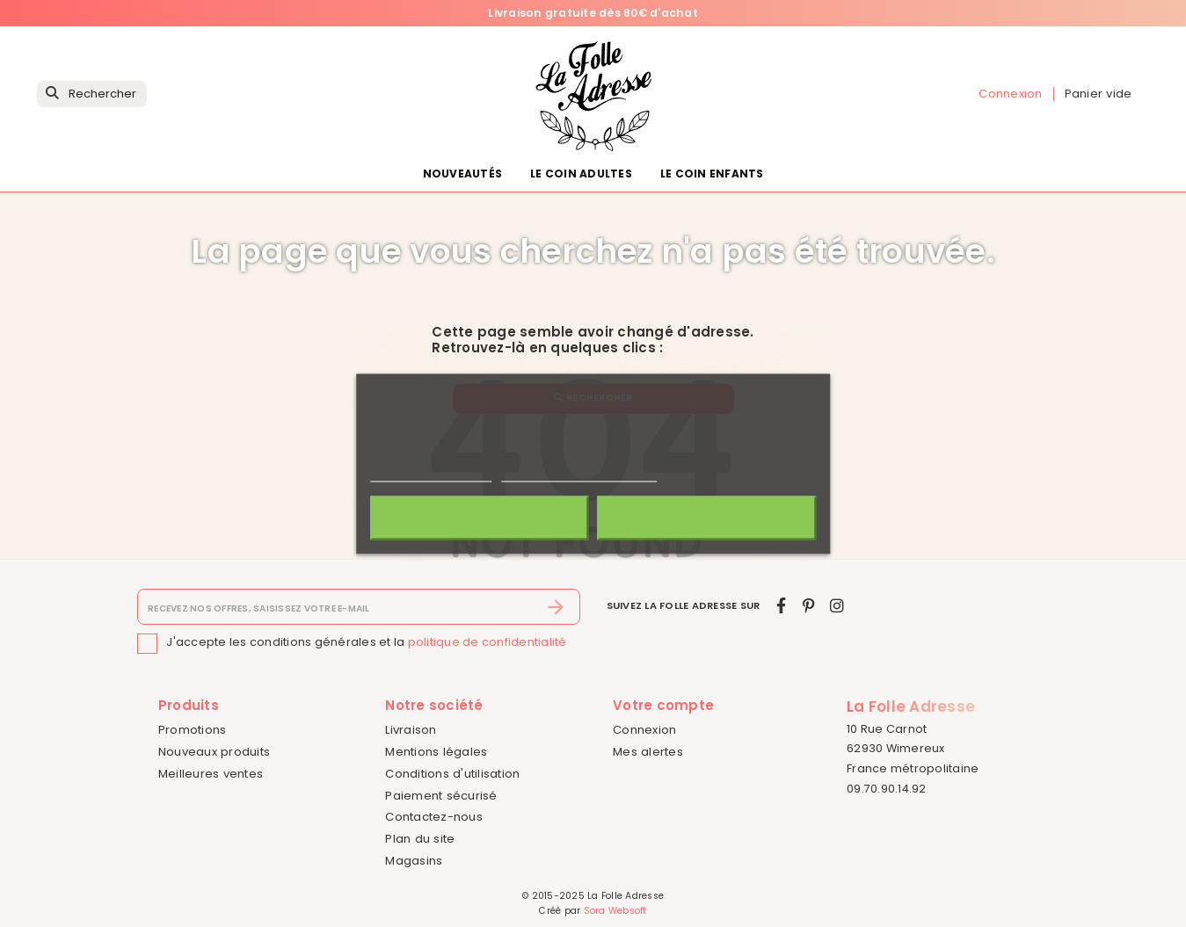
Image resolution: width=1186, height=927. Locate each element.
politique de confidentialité (487, 642)
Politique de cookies (430, 473)
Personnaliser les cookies (579, 473)
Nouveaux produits (214, 751)
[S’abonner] (556, 607)
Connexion (644, 729)
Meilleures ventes (210, 773)
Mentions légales (436, 751)
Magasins (413, 860)
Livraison (410, 729)
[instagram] (837, 606)
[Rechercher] (92, 94)
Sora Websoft (615, 910)
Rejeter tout (478, 517)
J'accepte (706, 517)
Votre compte (663, 705)
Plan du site (420, 838)
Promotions (192, 729)
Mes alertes (648, 751)
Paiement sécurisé (441, 795)
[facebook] (781, 606)
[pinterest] (808, 606)
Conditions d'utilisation (452, 773)
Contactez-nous (434, 816)
